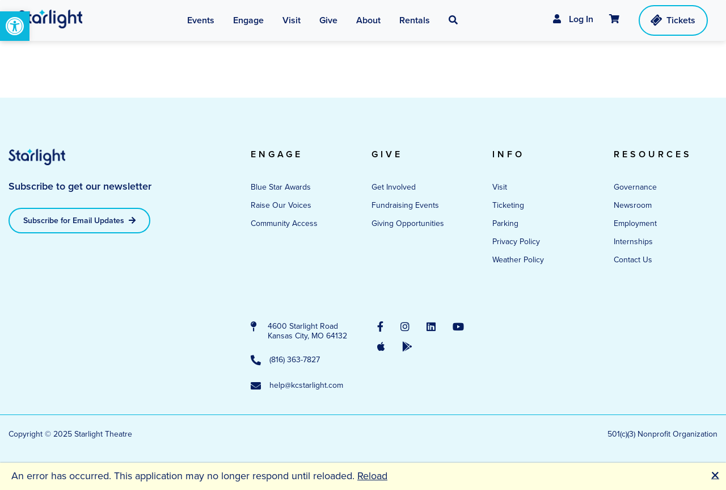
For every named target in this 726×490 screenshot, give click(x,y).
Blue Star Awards (281, 187)
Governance (635, 187)
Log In (573, 19)
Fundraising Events (405, 205)
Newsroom (633, 205)
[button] (453, 20)
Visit (499, 187)
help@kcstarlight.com (297, 386)
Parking (505, 223)
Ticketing (508, 205)
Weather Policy (518, 260)
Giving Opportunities (408, 223)
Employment (635, 223)
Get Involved (394, 187)
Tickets (672, 20)
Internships (633, 242)
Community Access (284, 223)
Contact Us (633, 260)
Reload (372, 475)
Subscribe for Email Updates (79, 220)
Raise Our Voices (281, 205)
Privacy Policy (516, 242)
